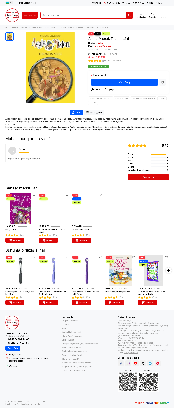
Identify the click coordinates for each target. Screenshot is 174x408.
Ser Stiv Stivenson (103, 46)
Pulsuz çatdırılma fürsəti (72, 355)
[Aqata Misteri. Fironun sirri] (50, 67)
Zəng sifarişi (12, 348)
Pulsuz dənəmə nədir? (71, 347)
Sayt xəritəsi (42, 402)
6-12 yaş (93, 103)
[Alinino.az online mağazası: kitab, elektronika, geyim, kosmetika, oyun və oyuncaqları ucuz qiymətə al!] (12, 15)
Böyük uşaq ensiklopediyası (117, 291)
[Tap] (129, 15)
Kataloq (15, 27)
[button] (169, 270)
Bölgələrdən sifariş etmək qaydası (77, 366)
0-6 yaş (162, 98)
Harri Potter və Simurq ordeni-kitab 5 (52, 230)
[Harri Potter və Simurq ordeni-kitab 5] (54, 208)
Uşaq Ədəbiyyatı (51, 27)
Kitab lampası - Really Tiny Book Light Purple (86, 292)
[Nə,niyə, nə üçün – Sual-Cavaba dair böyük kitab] (153, 270)
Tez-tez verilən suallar (26, 3)
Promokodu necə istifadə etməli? (76, 363)
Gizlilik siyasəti (68, 340)
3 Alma (100, 43)
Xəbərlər (65, 324)
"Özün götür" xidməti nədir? (74, 370)
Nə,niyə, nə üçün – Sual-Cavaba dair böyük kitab (152, 292)
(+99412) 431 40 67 (154, 3)
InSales (40, 404)
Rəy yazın (148, 177)
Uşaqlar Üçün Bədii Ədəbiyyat (73, 27)
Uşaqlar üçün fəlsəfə (81, 229)
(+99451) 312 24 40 (114, 3)
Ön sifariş (124, 82)
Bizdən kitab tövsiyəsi (71, 332)
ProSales (20, 404)
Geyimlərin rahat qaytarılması (74, 351)
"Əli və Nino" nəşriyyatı (72, 336)
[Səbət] (164, 15)
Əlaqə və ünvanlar (70, 321)
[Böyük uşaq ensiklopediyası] (120, 270)
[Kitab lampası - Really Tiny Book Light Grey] (20, 270)
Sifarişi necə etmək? (70, 359)
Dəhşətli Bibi (10, 229)
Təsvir (76, 112)
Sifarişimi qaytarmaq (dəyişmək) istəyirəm (80, 343)
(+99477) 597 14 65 (135, 3)
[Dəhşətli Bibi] (20, 208)
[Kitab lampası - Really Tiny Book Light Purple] (87, 270)
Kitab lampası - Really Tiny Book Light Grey (19, 292)
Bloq (64, 328)
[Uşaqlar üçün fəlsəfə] (87, 208)
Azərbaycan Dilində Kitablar (32, 27)
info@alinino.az (15, 354)
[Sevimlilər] (152, 15)
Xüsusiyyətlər (94, 112)
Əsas (7, 27)
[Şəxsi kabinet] (141, 15)
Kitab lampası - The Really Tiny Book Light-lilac (52, 292)
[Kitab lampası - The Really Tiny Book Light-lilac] (54, 270)
